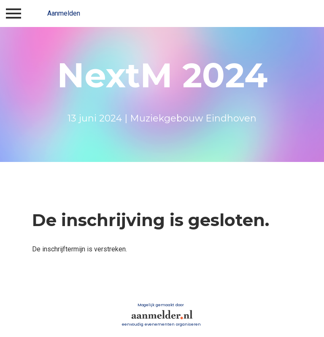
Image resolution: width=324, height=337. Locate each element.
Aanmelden (63, 13)
